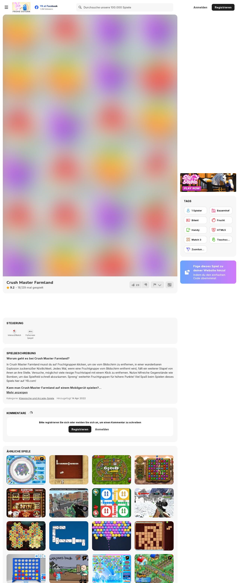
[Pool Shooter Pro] (111, 536)
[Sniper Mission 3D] (68, 502)
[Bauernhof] (220, 210)
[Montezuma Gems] (154, 469)
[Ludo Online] (111, 502)
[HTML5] (220, 230)
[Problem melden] (157, 284)
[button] (17, 392)
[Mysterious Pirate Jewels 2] (26, 536)
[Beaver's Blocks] (154, 536)
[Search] (80, 7)
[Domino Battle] (68, 536)
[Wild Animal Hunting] (154, 502)
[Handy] (195, 230)
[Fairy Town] (26, 469)
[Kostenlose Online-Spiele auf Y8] (21, 7)
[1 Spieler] (195, 210)
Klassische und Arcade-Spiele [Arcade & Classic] (36, 398)
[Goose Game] (111, 469)
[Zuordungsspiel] (195, 249)
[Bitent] (195, 220)
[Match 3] (195, 239)
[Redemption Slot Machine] (26, 502)
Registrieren (223, 7)
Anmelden (200, 7)
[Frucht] (220, 220)
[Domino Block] (68, 469)
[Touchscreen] (220, 239)
